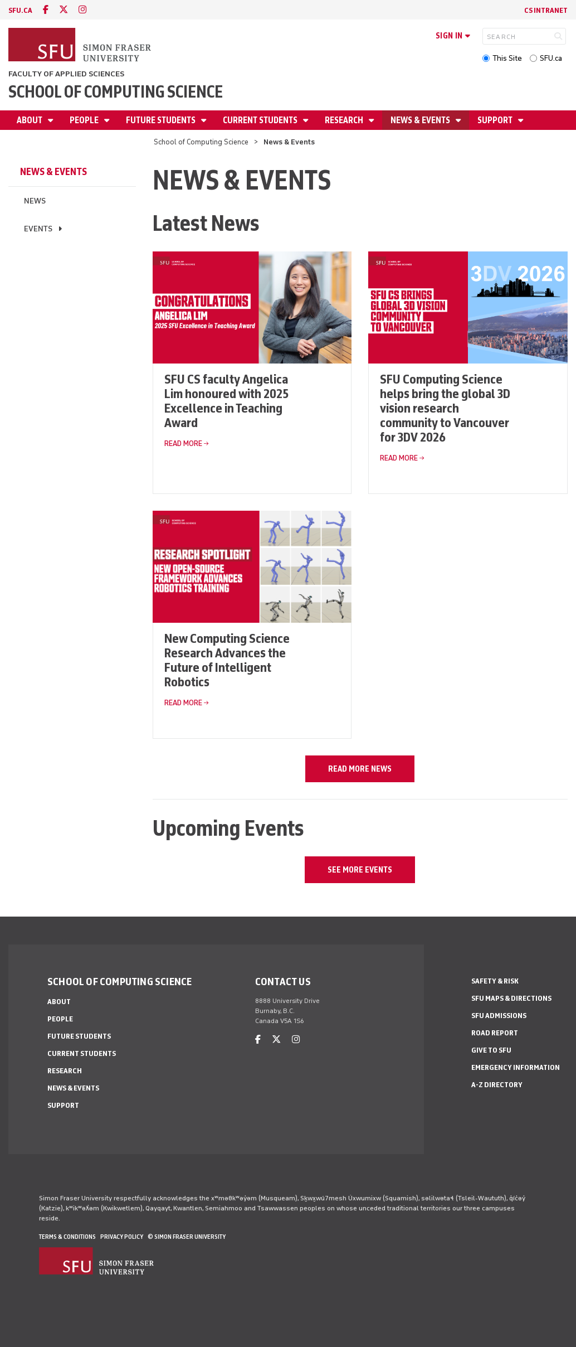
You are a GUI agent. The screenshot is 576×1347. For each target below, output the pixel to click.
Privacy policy (121, 1237)
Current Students (261, 120)
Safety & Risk (495, 981)
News (35, 201)
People (85, 120)
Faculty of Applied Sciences (66, 74)
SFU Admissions (498, 1015)
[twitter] (63, 9)
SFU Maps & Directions (511, 998)
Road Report (494, 1033)
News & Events (421, 120)
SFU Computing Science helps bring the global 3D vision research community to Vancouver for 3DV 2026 (445, 408)
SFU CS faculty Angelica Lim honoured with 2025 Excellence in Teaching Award (226, 400)
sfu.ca (20, 10)
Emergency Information (515, 1067)
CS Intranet (546, 10)
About (30, 120)
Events (38, 229)
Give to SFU (491, 1050)
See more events (360, 870)
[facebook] (45, 9)
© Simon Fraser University (187, 1237)
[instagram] (82, 9)
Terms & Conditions (67, 1237)
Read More (183, 443)
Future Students (161, 120)
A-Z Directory (497, 1084)
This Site (507, 58)
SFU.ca (551, 58)
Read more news (360, 769)
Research (345, 120)
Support (495, 120)
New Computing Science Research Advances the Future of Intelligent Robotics (227, 660)
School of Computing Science (115, 91)
